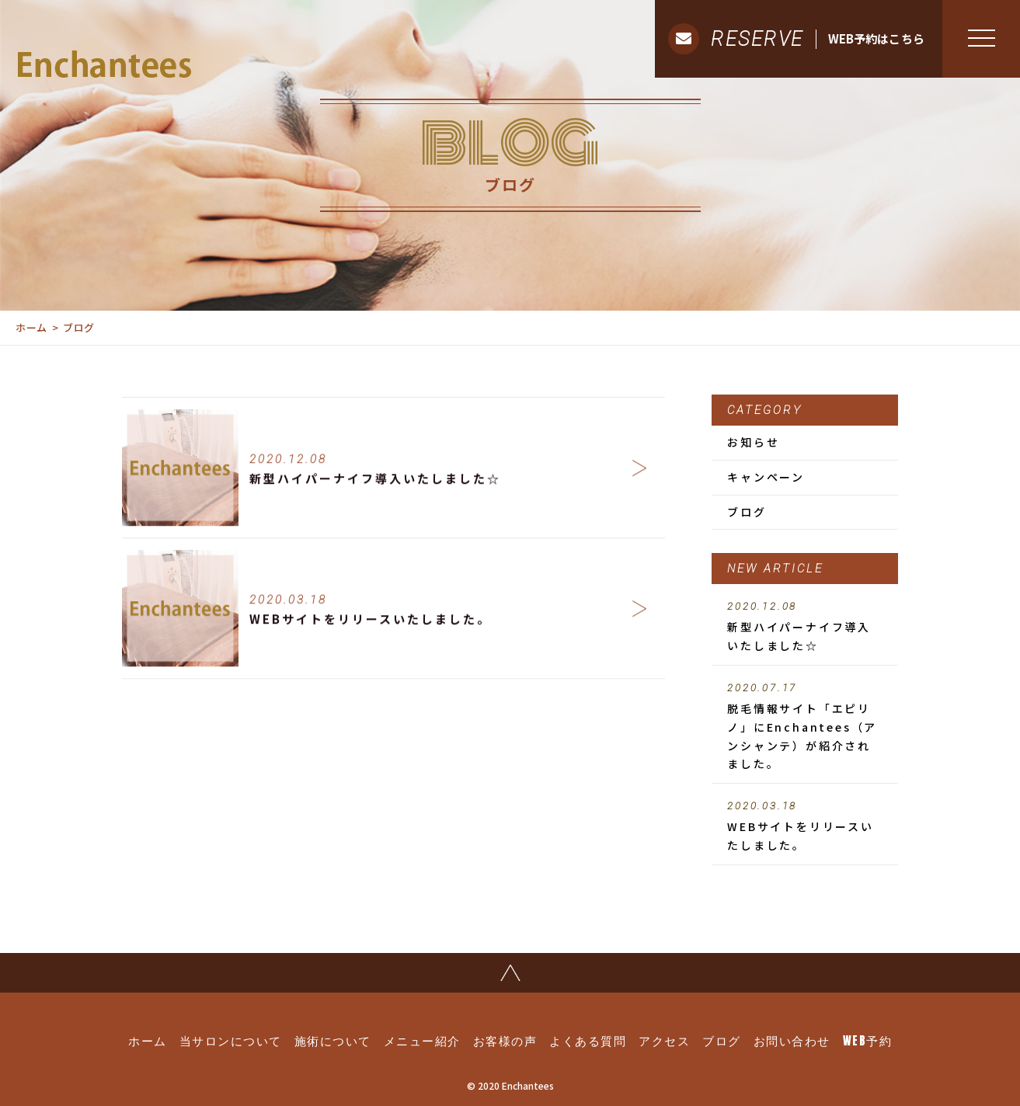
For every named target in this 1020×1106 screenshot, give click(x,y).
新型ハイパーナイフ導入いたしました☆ (804, 626)
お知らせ (753, 442)
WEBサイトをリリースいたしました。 (804, 826)
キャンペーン (766, 477)
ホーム (31, 327)
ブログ (746, 512)
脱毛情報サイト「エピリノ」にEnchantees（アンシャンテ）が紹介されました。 (804, 726)
